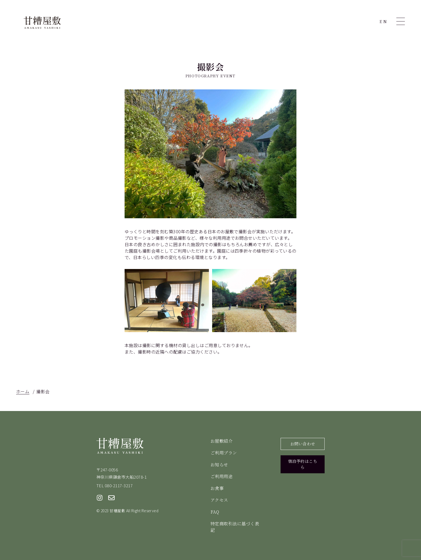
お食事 (217, 488)
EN (383, 21)
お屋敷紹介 (221, 441)
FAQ (214, 511)
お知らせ (219, 464)
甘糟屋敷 (42, 22)
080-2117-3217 (119, 485)
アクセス (219, 500)
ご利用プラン (223, 452)
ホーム (22, 391)
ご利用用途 (221, 476)
